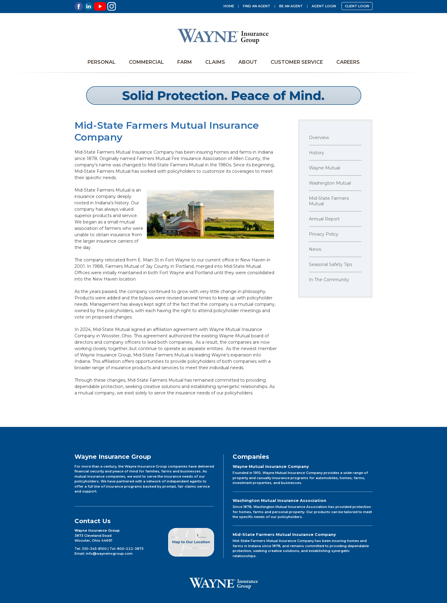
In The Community (329, 279)
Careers (348, 62)
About (247, 62)
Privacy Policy (323, 234)
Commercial (146, 62)
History (316, 152)
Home (229, 6)
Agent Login (324, 6)
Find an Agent (256, 6)
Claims (215, 62)
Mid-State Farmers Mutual (329, 201)
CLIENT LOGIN (357, 6)
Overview (319, 137)
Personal (102, 62)
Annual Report (324, 219)
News (315, 249)
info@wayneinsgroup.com (109, 553)
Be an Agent (291, 6)
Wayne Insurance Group (223, 35)
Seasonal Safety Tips (330, 264)
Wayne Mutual (324, 168)
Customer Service (297, 62)
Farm (184, 62)
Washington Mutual (330, 183)
